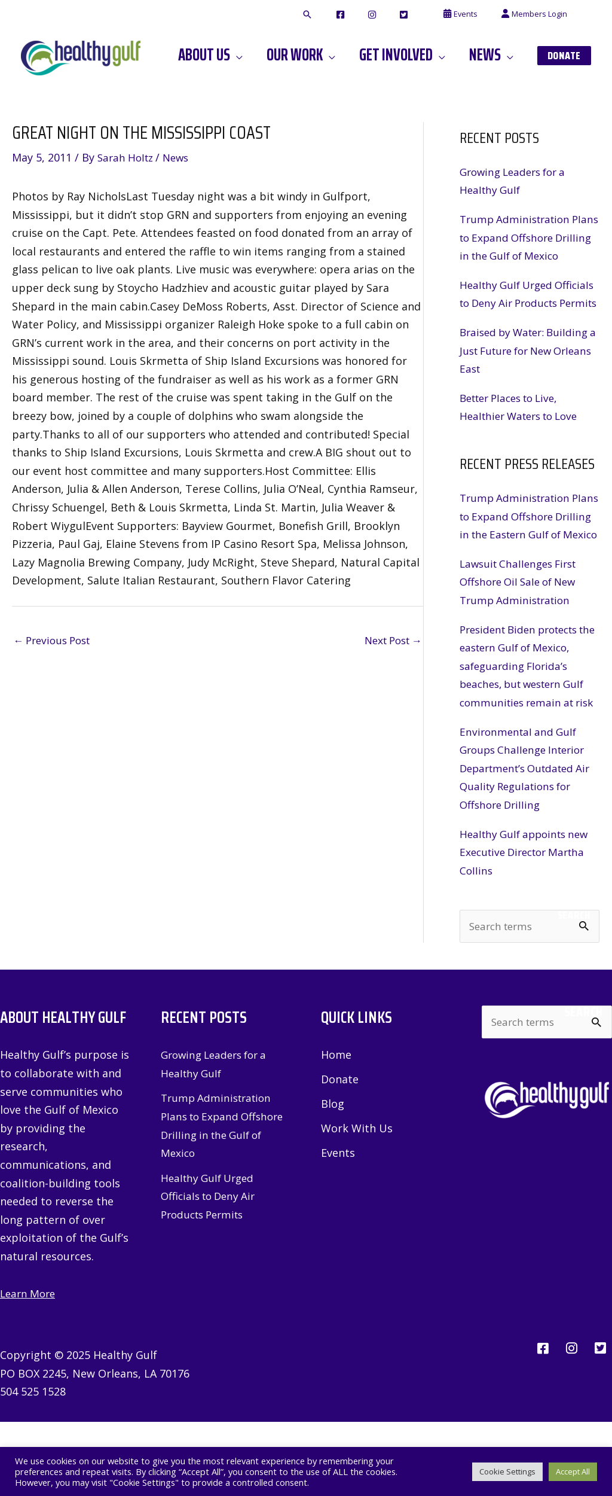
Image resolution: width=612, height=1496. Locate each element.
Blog (332, 1178)
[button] (352, 15)
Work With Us (357, 1203)
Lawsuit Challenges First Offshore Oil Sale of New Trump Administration (522, 636)
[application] (268, 55)
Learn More (29, 1367)
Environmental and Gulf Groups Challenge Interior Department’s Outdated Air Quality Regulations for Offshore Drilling (528, 841)
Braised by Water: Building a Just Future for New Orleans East (528, 386)
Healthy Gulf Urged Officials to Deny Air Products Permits (510, 320)
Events (338, 1228)
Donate (340, 1154)
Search (574, 988)
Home (336, 1129)
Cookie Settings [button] (507, 1471)
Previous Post (55, 640)
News (181, 157)
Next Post (389, 640)
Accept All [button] (573, 1471)
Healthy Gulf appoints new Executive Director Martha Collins (528, 925)
